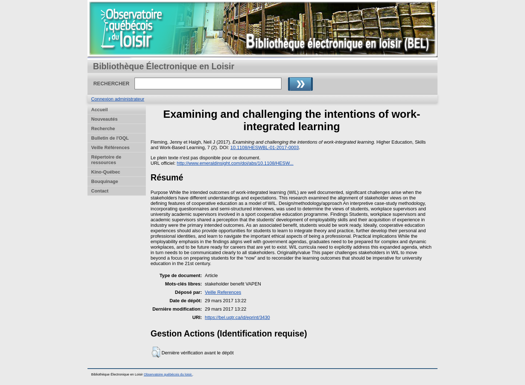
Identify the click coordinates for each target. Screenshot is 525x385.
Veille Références (110, 147)
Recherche (103, 128)
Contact (100, 191)
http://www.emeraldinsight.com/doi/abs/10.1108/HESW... (235, 163)
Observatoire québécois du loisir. (168, 374)
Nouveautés (104, 119)
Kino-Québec (105, 172)
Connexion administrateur (117, 99)
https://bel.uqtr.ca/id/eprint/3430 (237, 317)
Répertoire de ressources (106, 159)
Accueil (99, 109)
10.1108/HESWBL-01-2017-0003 (264, 147)
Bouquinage (104, 181)
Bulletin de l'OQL (110, 138)
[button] (156, 352)
